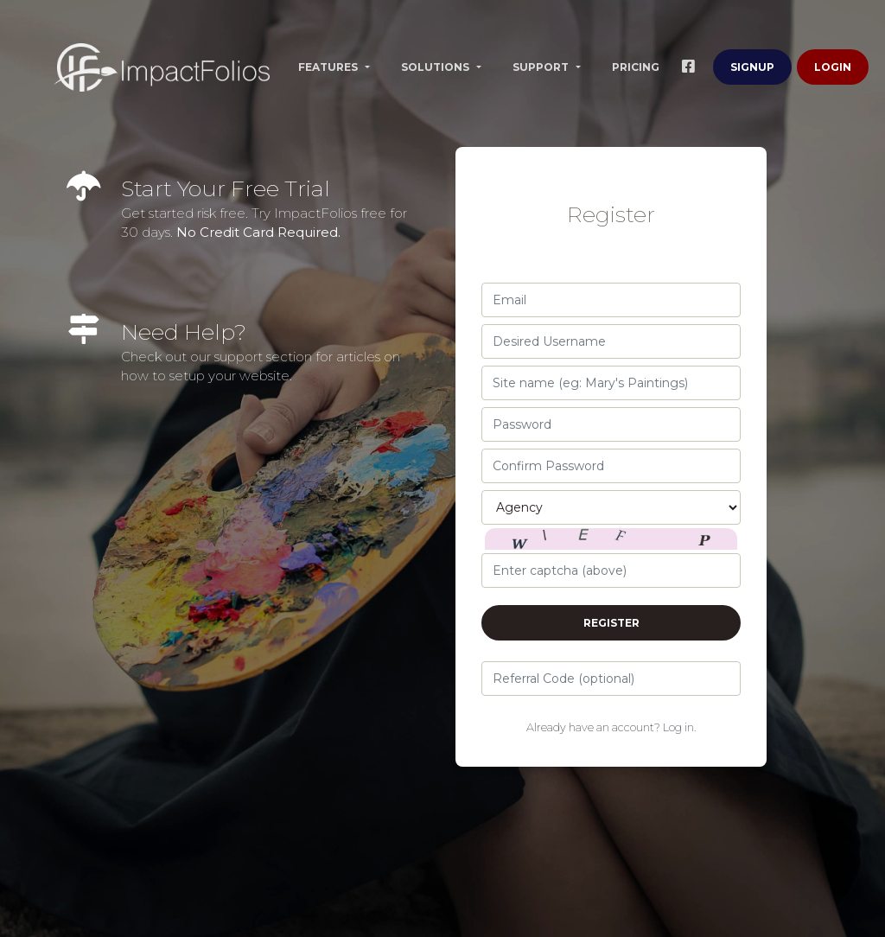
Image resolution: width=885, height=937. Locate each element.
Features (329, 67)
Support (542, 67)
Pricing (635, 67)
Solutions (436, 67)
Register (611, 622)
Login (832, 67)
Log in (678, 727)
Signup (752, 67)
